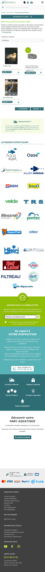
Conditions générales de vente (14, 532)
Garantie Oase (8, 503)
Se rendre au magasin (22, 437)
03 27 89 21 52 (11, 557)
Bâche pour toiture (10, 519)
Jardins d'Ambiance (10, 498)
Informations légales (10, 530)
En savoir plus (6, 32)
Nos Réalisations (9, 509)
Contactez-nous (9, 534)
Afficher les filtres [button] (22, 16)
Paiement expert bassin (11, 501)
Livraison (7, 505)
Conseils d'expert (9, 496)
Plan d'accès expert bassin (12, 537)
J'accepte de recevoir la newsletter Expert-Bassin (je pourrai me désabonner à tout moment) (24, 323)
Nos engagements (10, 507)
